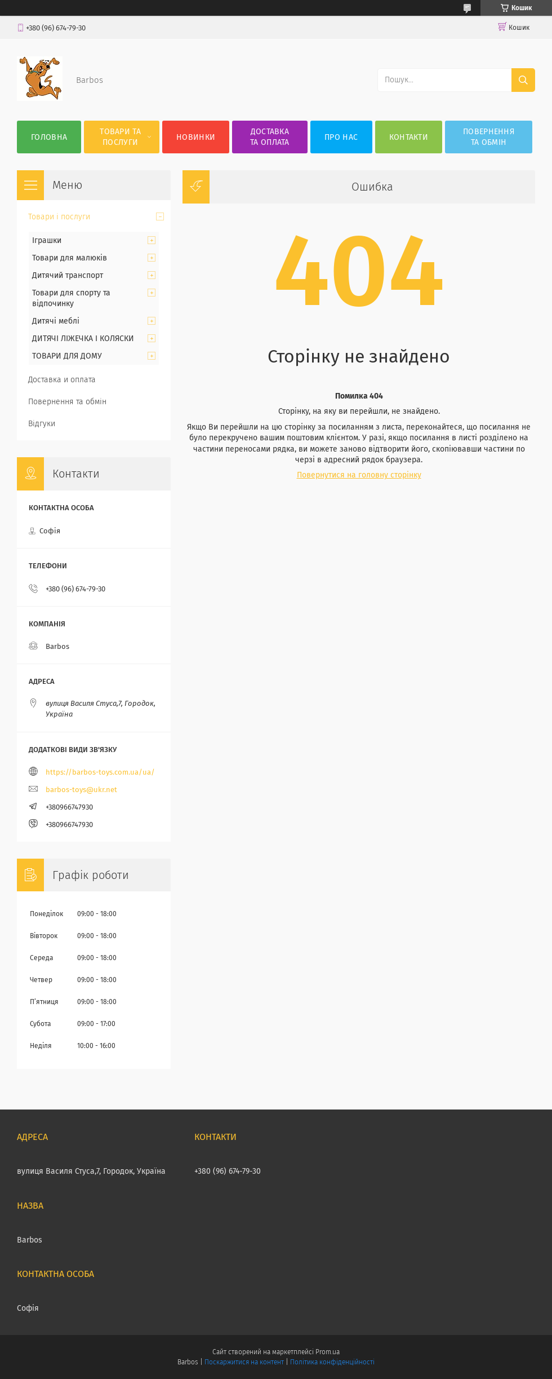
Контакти (408, 137)
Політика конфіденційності (332, 1362)
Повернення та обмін (488, 137)
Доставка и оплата (62, 379)
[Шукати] (523, 80)
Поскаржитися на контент (244, 1362)
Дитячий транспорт (67, 275)
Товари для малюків (69, 258)
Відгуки (41, 423)
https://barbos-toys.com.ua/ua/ (100, 772)
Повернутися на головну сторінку (359, 475)
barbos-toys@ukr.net (81, 789)
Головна (49, 137)
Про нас (341, 137)
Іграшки (46, 240)
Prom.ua (327, 1352)
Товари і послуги (59, 217)
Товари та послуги (120, 137)
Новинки (195, 137)
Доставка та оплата (270, 137)
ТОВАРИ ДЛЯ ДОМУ (67, 356)
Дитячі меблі (55, 321)
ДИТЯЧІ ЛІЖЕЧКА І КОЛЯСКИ (83, 338)
